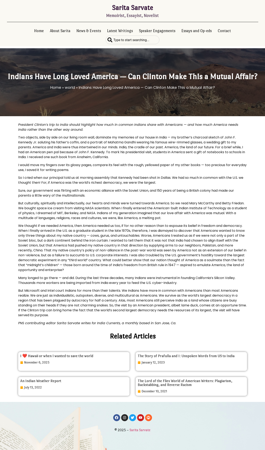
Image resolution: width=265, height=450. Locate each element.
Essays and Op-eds (196, 31)
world (70, 87)
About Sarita (60, 31)
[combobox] (132, 40)
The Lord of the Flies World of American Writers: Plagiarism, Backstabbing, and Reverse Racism (185, 383)
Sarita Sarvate (132, 7)
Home (39, 31)
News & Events (88, 31)
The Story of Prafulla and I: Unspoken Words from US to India (186, 356)
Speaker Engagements (157, 31)
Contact (224, 31)
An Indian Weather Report (40, 381)
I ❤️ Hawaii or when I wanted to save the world (56, 356)
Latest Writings (120, 31)
